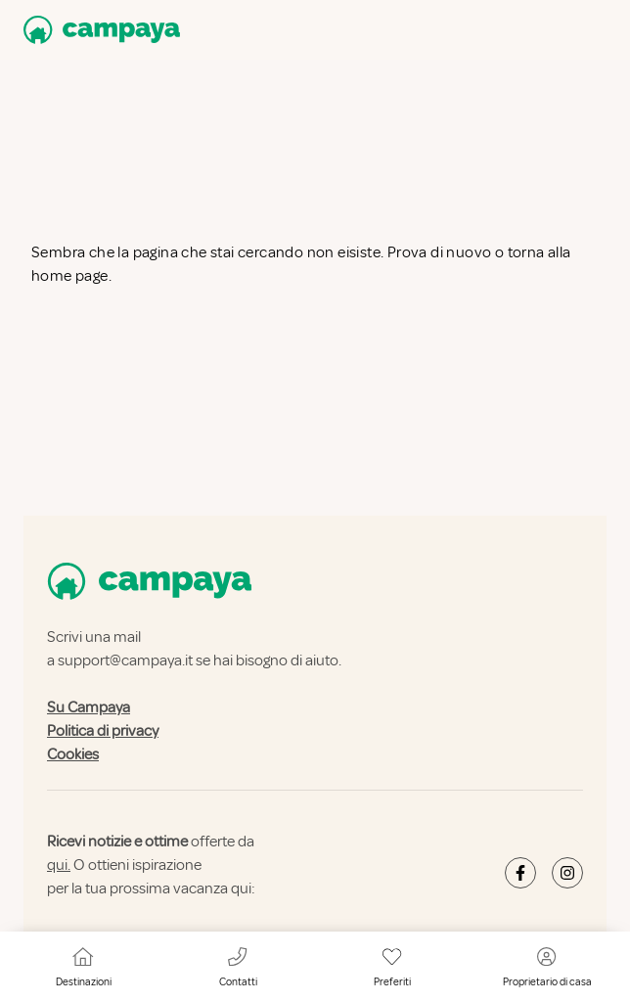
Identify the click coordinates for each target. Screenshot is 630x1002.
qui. (58, 865)
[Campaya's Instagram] (567, 872)
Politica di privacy (102, 731)
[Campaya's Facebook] (520, 872)
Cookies (73, 754)
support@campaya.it (125, 660)
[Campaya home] (98, 30)
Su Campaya (88, 707)
